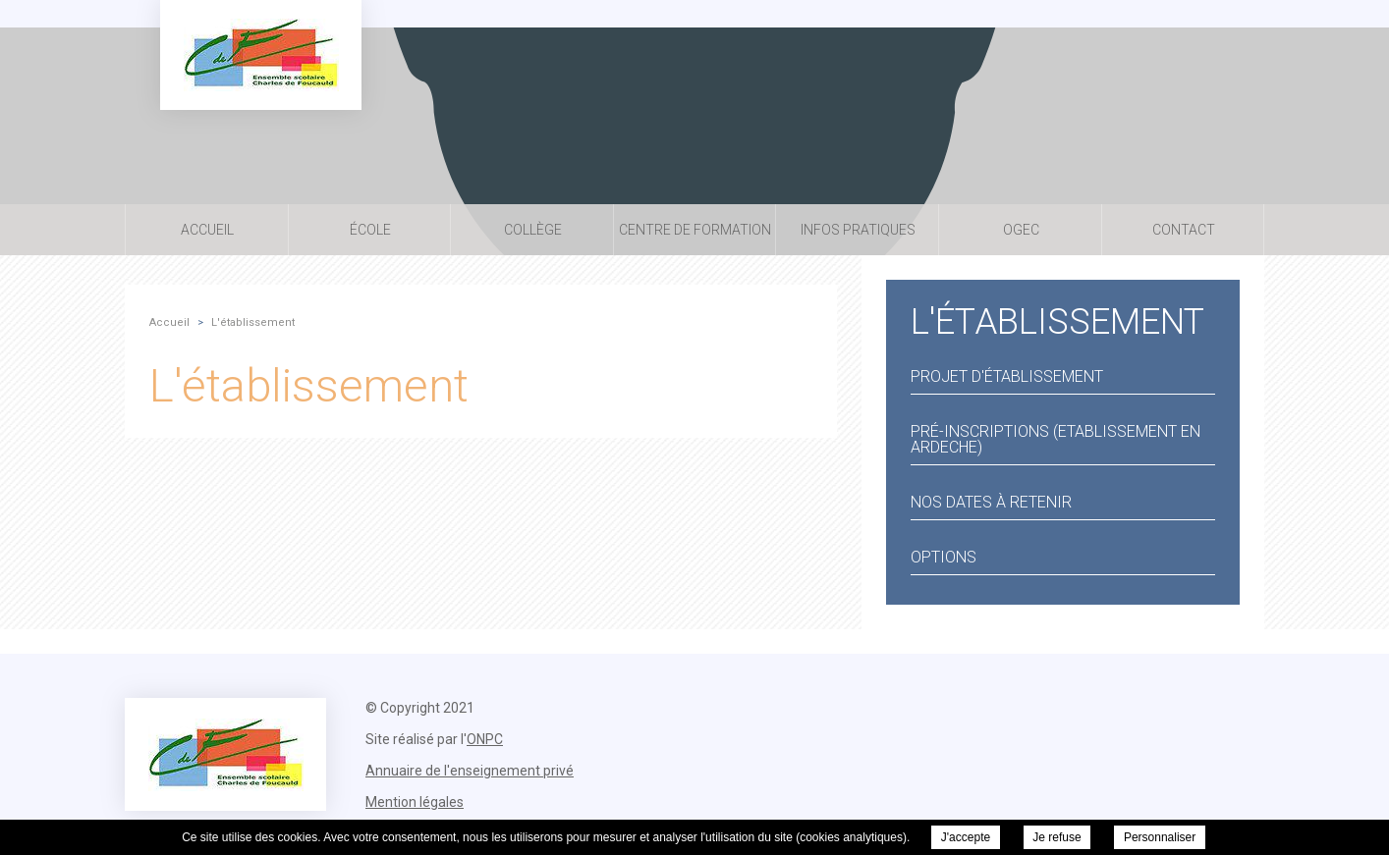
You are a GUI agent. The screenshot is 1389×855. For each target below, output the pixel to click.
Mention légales (414, 802)
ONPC (485, 739)
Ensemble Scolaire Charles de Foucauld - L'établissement (260, 55)
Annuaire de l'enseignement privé (469, 770)
